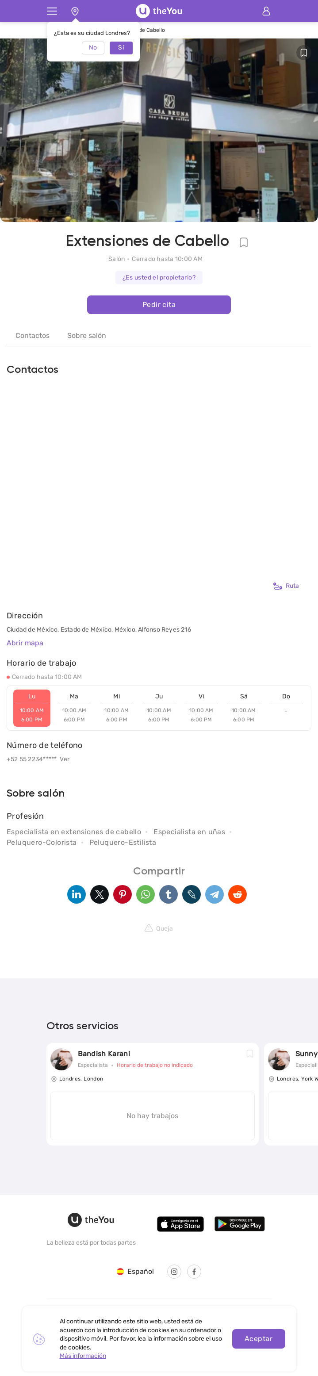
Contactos (32, 335)
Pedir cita (159, 304)
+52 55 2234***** (32, 759)
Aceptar (258, 1338)
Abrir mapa (25, 643)
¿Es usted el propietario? (159, 277)
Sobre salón (86, 335)
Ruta (286, 586)
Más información (83, 1356)
